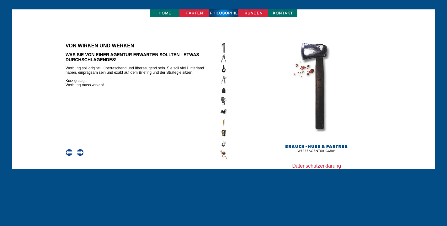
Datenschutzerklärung (316, 166)
